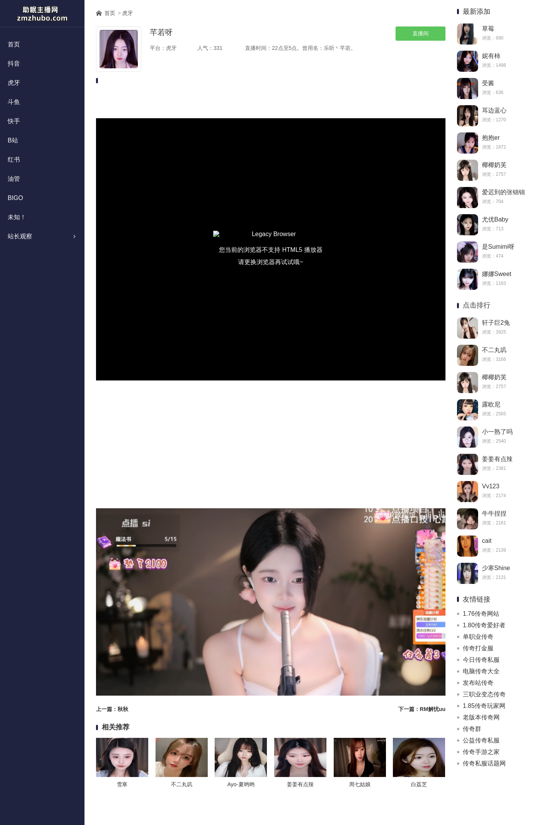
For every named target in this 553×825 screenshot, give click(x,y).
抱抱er (491, 137)
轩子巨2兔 (496, 322)
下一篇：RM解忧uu (421, 709)
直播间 (420, 33)
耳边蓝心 (494, 110)
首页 (14, 44)
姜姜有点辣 (497, 459)
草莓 (488, 28)
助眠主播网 (42, 13)
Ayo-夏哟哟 (241, 784)
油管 (14, 178)
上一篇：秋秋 (112, 709)
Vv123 (490, 486)
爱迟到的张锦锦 (503, 192)
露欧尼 (491, 404)
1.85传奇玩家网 (484, 706)
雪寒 (122, 784)
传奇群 (472, 729)
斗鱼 (14, 102)
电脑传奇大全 (481, 671)
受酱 (488, 83)
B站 (13, 140)
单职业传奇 (478, 636)
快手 (14, 121)
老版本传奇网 (481, 717)
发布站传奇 (478, 683)
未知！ (17, 217)
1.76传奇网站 (481, 613)
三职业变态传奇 (484, 694)
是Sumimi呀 (498, 246)
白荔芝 (419, 784)
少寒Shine (496, 568)
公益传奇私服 (481, 740)
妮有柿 (491, 56)
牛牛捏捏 (494, 513)
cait (487, 540)
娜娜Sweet (496, 274)
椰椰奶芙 (494, 165)
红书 (14, 159)
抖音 (14, 63)
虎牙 (14, 82)
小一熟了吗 (497, 431)
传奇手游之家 (481, 752)
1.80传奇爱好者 (484, 625)
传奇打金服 (478, 648)
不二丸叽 (494, 350)
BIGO (15, 198)
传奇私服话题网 (484, 763)
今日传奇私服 (481, 659)
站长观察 (20, 236)
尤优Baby (495, 219)
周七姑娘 (360, 784)
